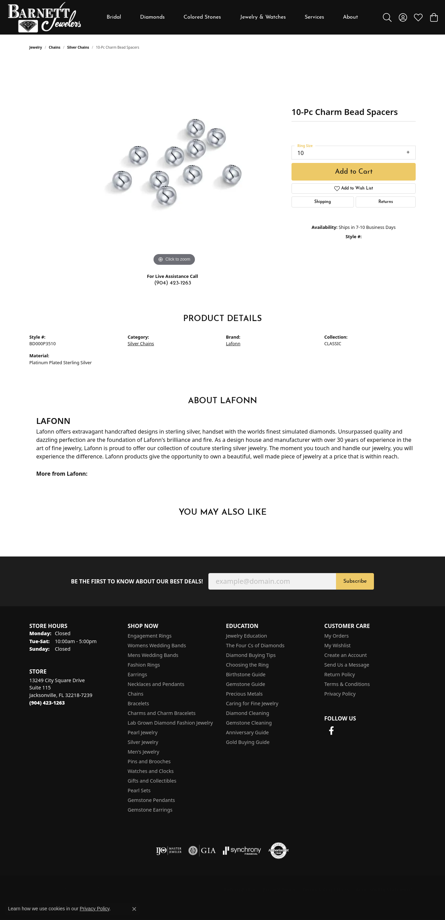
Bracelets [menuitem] (138, 703)
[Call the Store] (47, 702)
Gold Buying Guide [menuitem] (247, 742)
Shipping (322, 202)
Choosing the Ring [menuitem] (247, 664)
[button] (387, 17)
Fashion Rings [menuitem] (144, 664)
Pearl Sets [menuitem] (139, 790)
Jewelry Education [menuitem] (246, 635)
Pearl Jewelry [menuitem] (142, 732)
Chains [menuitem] (136, 693)
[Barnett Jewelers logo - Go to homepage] (44, 17)
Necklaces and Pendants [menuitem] (156, 684)
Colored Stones (202, 17)
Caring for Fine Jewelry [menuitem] (252, 703)
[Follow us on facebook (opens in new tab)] (331, 731)
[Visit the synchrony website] (242, 850)
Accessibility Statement (384, 889)
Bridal (114, 17)
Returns (385, 202)
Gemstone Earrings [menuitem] (150, 809)
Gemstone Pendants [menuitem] (151, 800)
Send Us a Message (346, 664)
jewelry (35, 47)
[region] (174, 164)
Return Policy (339, 674)
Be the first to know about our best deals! (137, 581)
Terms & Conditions (347, 684)
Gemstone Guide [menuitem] (245, 684)
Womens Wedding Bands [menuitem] (157, 645)
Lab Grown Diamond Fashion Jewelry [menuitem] (170, 722)
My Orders (336, 635)
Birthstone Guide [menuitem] (246, 674)
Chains (54, 47)
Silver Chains (78, 47)
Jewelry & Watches (263, 17)
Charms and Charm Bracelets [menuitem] (162, 713)
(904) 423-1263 (172, 283)
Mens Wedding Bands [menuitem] (153, 655)
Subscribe (355, 581)
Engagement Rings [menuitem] (150, 635)
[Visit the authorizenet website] (278, 850)
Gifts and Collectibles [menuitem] (152, 780)
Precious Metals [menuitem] (244, 693)
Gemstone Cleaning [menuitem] (249, 722)
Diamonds (152, 17)
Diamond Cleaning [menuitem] (247, 713)
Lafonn (233, 343)
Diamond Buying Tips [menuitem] (251, 655)
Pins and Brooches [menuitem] (149, 761)
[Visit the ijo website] (169, 850)
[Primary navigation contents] (232, 17)
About (350, 17)
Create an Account (345, 655)
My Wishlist (337, 645)
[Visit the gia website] (202, 850)
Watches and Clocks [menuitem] (151, 771)
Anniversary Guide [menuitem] (247, 732)
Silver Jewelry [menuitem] (143, 742)
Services (314, 17)
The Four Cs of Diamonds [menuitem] (255, 645)
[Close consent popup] (134, 909)
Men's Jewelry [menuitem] (143, 751)
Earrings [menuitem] (137, 674)
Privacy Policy (340, 693)
